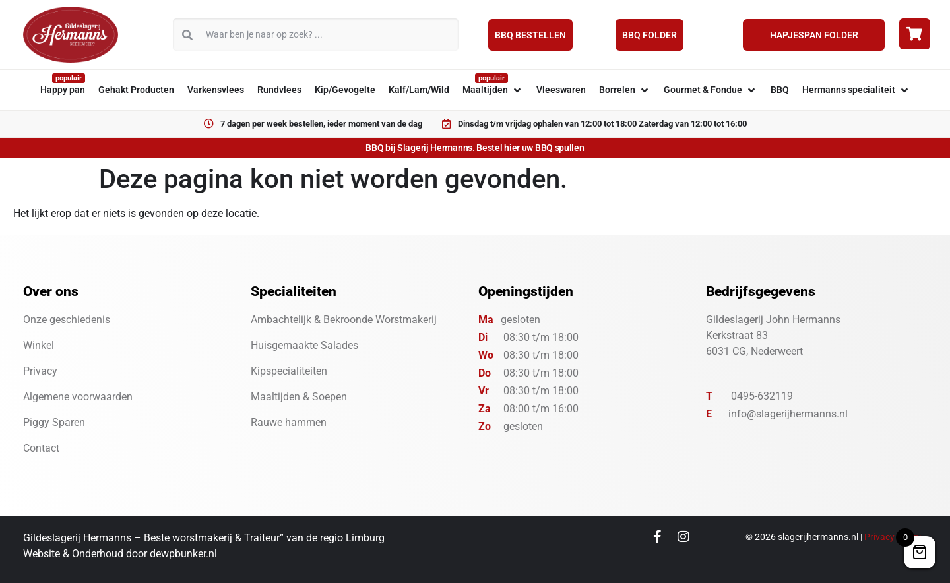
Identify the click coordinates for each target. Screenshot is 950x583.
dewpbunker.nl (183, 553)
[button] (492, 90)
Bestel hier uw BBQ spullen (530, 147)
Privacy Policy (892, 537)
